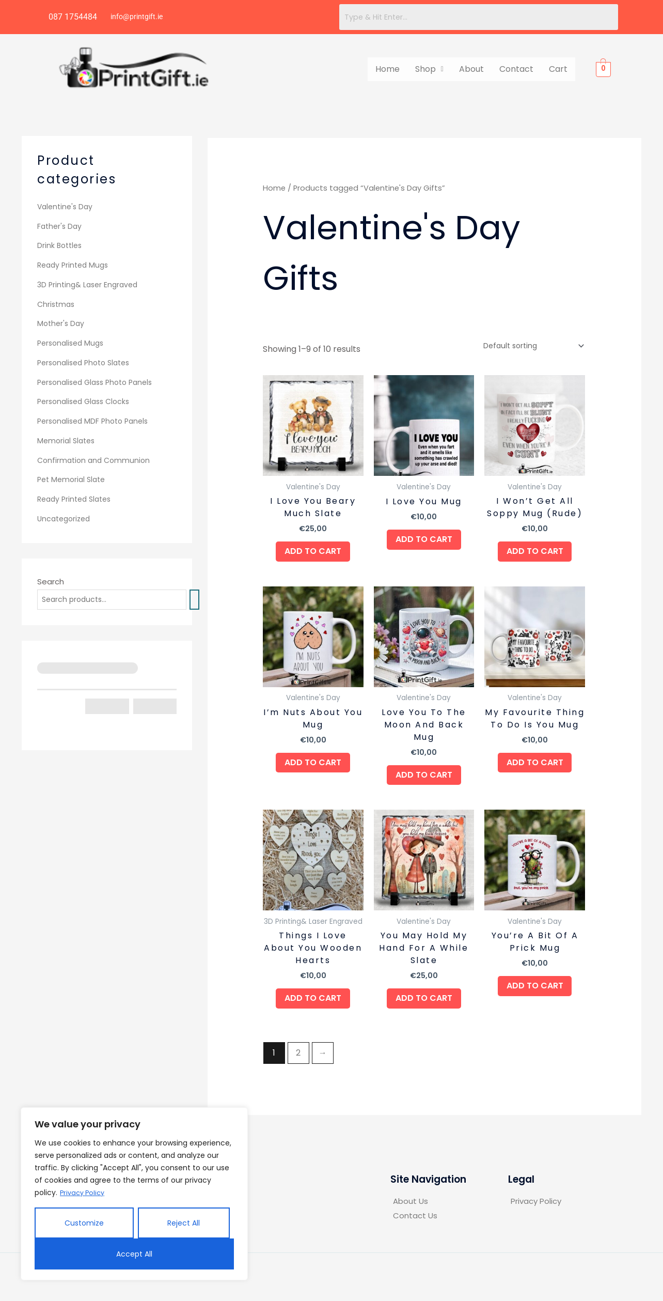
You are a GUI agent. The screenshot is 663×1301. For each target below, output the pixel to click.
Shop (429, 69)
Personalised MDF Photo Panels (96, 420)
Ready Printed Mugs (75, 264)
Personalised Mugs (72, 342)
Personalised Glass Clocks (87, 401)
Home (387, 69)
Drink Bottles (61, 245)
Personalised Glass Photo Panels (99, 382)
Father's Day (60, 226)
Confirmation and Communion (96, 460)
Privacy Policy (84, 1193)
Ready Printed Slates (77, 498)
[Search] (206, 600)
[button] (429, 69)
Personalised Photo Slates (87, 362)
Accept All (134, 1254)
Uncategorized (65, 518)
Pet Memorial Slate (73, 479)
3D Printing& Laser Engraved (90, 284)
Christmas (57, 304)
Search (50, 581)
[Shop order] (528, 346)
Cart (558, 69)
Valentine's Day (66, 206)
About (471, 69)
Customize (84, 1223)
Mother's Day (62, 323)
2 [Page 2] (298, 1067)
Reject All (183, 1223)
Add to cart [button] (313, 554)
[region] (134, 1194)
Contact (516, 69)
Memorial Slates (68, 440)
